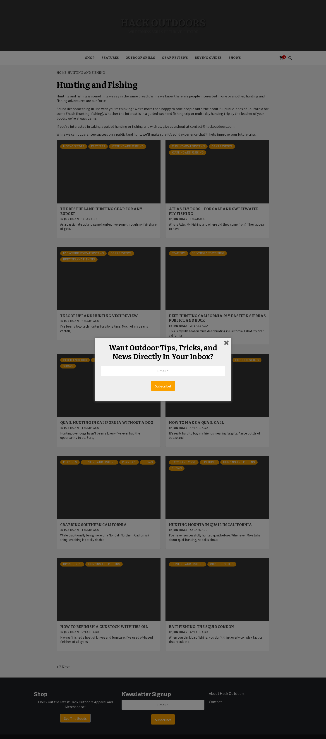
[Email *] (163, 371)
